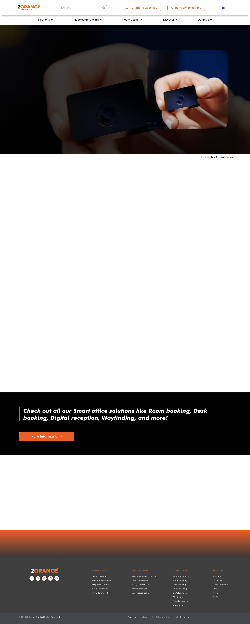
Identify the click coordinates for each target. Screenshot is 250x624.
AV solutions (180, 571)
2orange (205, 157)
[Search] (104, 8)
